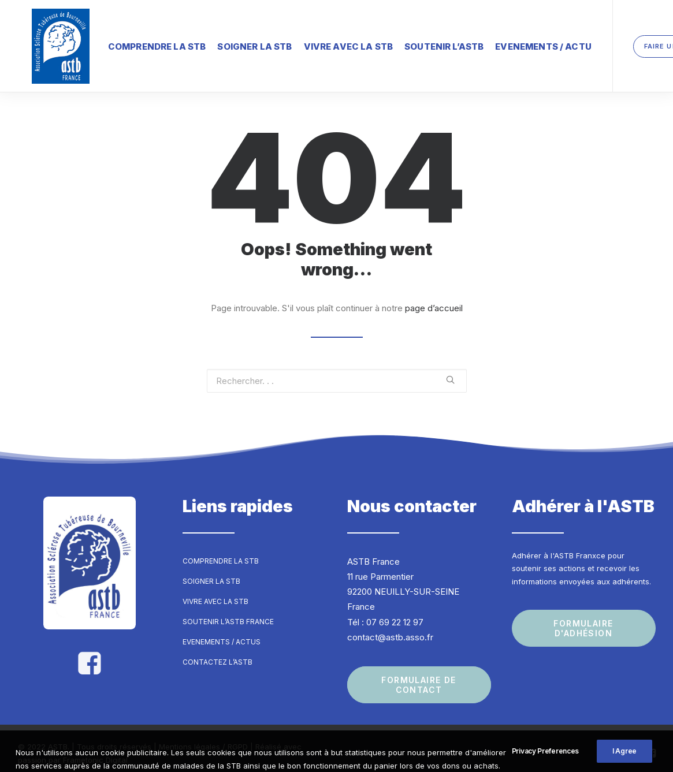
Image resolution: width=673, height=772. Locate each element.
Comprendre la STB (129, 43)
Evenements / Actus (222, 631)
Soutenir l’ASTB (416, 43)
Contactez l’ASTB (217, 651)
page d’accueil (434, 297)
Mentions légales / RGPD (203, 736)
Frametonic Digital (95, 749)
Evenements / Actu (515, 43)
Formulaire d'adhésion (584, 618)
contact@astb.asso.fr (390, 626)
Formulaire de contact (420, 675)
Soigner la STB (226, 43)
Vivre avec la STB (321, 43)
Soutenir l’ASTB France (228, 611)
